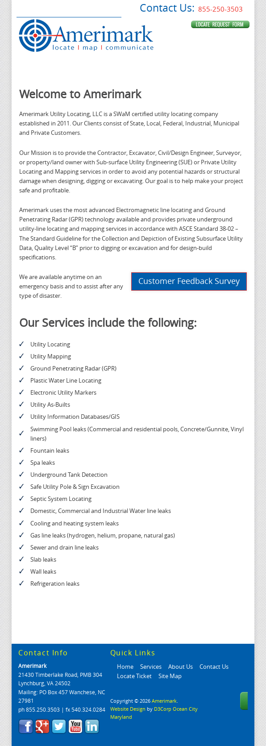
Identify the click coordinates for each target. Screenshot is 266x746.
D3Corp (162, 709)
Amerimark (32, 666)
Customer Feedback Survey (189, 281)
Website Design (127, 709)
